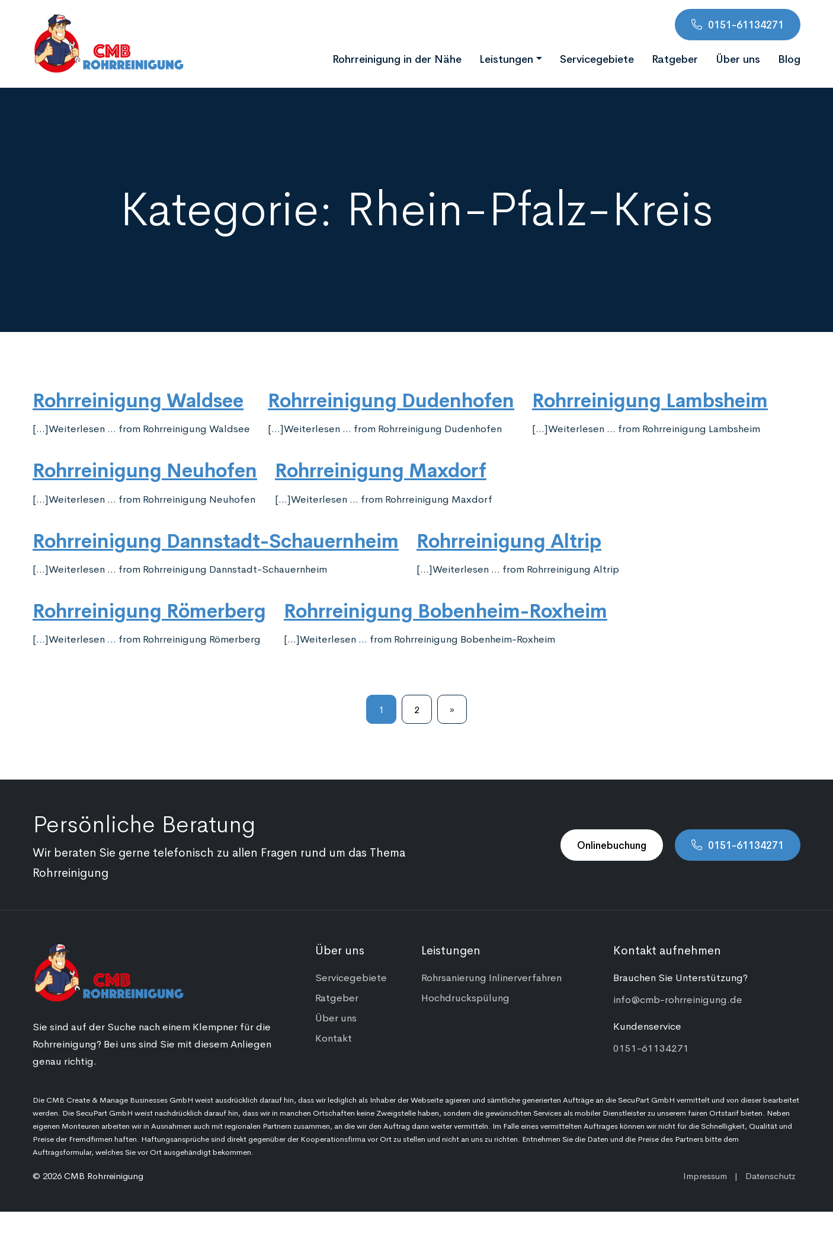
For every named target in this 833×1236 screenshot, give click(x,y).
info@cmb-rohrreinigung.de (677, 999)
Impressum (705, 1175)
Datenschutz (770, 1175)
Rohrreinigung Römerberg (149, 609)
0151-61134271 (746, 24)
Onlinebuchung (611, 845)
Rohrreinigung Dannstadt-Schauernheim (216, 539)
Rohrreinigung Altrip (508, 539)
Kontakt (333, 1037)
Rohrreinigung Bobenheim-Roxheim (445, 609)
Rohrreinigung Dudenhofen (391, 399)
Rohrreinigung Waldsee (138, 399)
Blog (789, 58)
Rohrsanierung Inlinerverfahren (491, 977)
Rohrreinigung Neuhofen (145, 469)
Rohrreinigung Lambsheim (650, 399)
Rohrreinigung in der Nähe (397, 58)
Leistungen (506, 58)
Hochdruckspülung (465, 997)
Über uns (738, 58)
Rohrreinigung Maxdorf (380, 469)
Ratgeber (675, 58)
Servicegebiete (597, 58)
